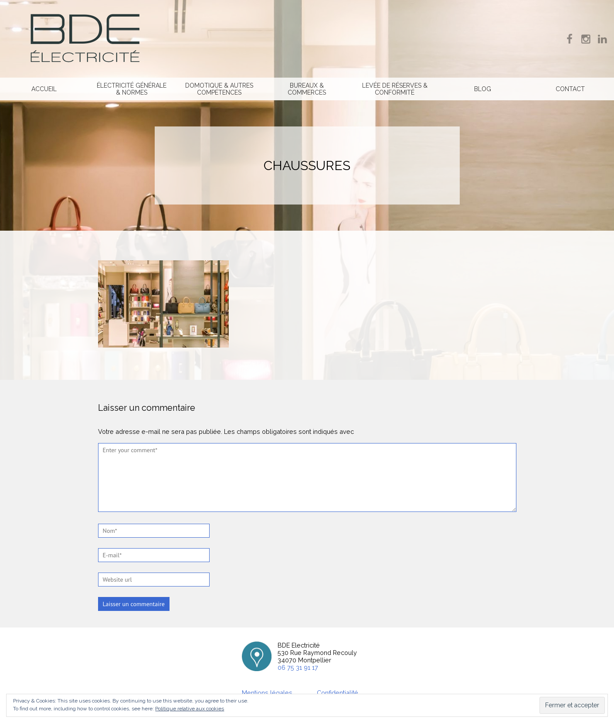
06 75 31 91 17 (298, 667)
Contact (570, 88)
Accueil (44, 88)
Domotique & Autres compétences (219, 89)
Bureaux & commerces (307, 89)
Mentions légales (267, 692)
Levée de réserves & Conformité (394, 89)
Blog (482, 88)
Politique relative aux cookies (189, 709)
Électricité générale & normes (131, 89)
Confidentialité (338, 692)
